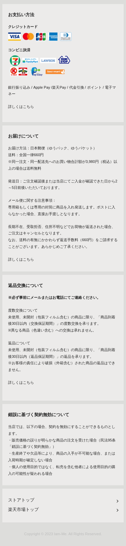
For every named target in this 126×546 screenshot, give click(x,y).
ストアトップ (21, 499)
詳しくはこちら (21, 107)
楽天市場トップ (23, 509)
